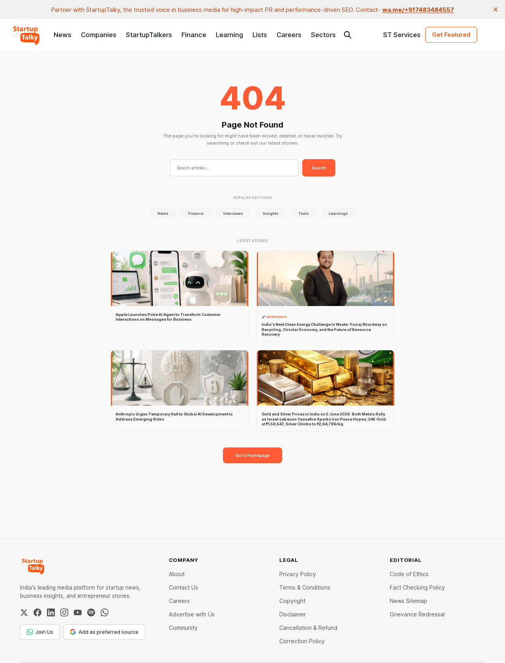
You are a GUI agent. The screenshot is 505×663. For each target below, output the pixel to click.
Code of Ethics (409, 574)
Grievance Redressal (417, 614)
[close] (495, 9)
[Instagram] (64, 612)
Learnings (338, 213)
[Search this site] (347, 35)
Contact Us (183, 587)
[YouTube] (78, 612)
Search (319, 167)
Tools (303, 213)
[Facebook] (37, 612)
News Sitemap (408, 600)
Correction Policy (302, 641)
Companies (98, 35)
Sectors (323, 35)
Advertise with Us (192, 614)
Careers (289, 35)
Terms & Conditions (304, 587)
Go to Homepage (252, 455)
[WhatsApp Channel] (104, 612)
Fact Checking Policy (417, 587)
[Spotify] (91, 612)
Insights (271, 213)
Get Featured (451, 34)
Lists (259, 35)
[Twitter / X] (24, 612)
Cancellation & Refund (308, 627)
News (62, 35)
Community (183, 627)
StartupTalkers (149, 35)
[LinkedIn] (51, 612)
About (177, 574)
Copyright (292, 600)
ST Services (402, 35)
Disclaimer (292, 614)
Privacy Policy (297, 574)
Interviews (233, 213)
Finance (193, 35)
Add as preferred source (104, 632)
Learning (229, 35)
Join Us (40, 632)
